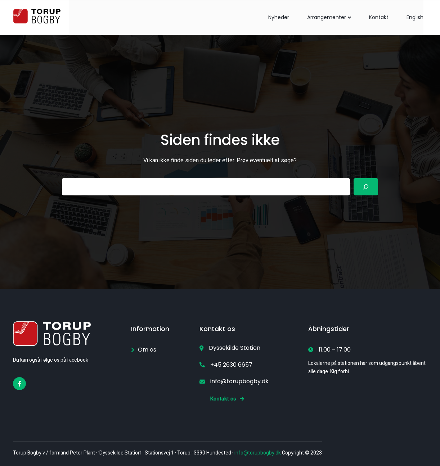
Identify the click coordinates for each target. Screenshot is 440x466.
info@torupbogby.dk (257, 453)
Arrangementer (329, 17)
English (415, 17)
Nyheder (278, 17)
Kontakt (379, 17)
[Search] (366, 186)
